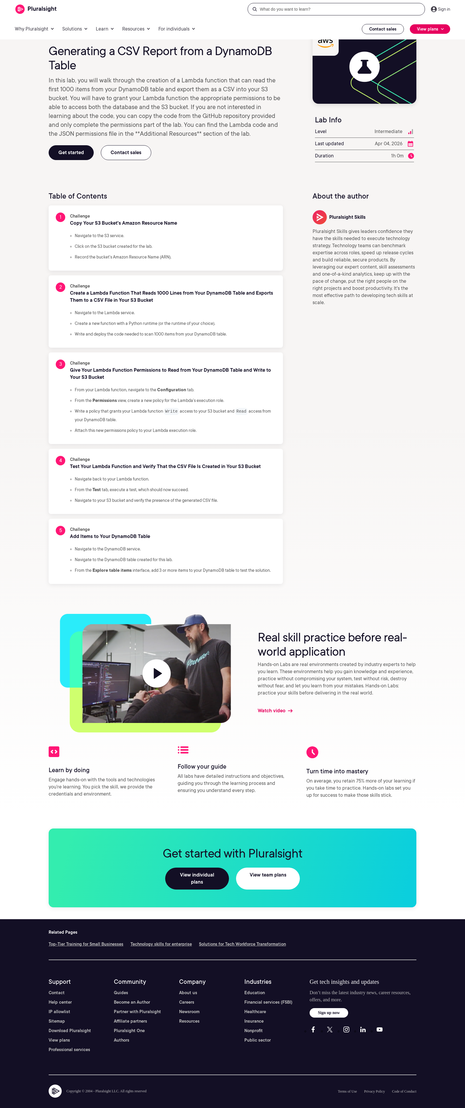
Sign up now (329, 1005)
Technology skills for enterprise (161, 936)
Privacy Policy (374, 1084)
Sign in (444, 9)
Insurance (254, 1013)
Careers (186, 994)
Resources (189, 1013)
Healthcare (255, 1004)
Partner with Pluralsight (137, 1004)
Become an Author (132, 994)
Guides (121, 985)
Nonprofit (253, 1023)
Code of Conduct (404, 1084)
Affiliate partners (130, 1013)
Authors (121, 1032)
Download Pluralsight (70, 1023)
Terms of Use (347, 1084)
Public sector (257, 1032)
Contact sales (382, 29)
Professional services (69, 1042)
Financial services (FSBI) (268, 994)
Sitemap (57, 1013)
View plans (59, 1032)
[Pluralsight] (36, 9)
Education (254, 985)
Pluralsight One (129, 1023)
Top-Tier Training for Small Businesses (86, 936)
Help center (60, 994)
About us (188, 985)
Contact (57, 985)
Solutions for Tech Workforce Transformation (242, 936)
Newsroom (189, 1004)
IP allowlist (59, 1004)
